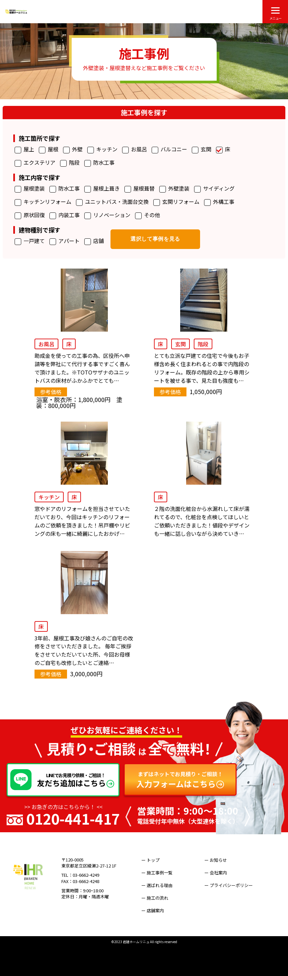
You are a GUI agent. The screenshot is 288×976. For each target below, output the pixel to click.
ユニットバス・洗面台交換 (112, 202)
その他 (147, 215)
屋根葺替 (139, 189)
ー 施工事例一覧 (161, 871)
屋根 (48, 149)
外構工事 (219, 202)
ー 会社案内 (220, 871)
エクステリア (35, 163)
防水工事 (99, 163)
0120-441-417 (73, 820)
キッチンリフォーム (43, 202)
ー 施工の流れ (159, 890)
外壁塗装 (174, 189)
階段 (70, 163)
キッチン (102, 149)
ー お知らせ (220, 862)
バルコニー (169, 149)
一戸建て (30, 241)
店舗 (94, 241)
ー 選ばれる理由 (161, 880)
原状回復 (30, 215)
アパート (64, 241)
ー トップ (155, 862)
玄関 (201, 149)
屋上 (24, 149)
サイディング (214, 189)
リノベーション (107, 215)
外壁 (73, 149)
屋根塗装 (30, 189)
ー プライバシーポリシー (233, 880)
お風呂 (134, 149)
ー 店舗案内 (157, 899)
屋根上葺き (102, 189)
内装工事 (64, 215)
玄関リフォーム (176, 202)
